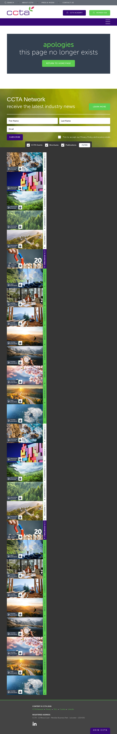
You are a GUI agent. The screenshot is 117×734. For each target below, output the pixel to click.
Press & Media (48, 3)
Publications (71, 145)
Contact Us (68, 3)
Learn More (99, 107)
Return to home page (58, 63)
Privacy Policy (86, 137)
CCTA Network (37, 709)
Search (9, 2)
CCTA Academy (76, 13)
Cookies (63, 709)
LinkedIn (71, 709)
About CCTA (27, 3)
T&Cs (55, 709)
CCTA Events (36, 145)
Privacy (48, 709)
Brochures (53, 145)
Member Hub (101, 13)
